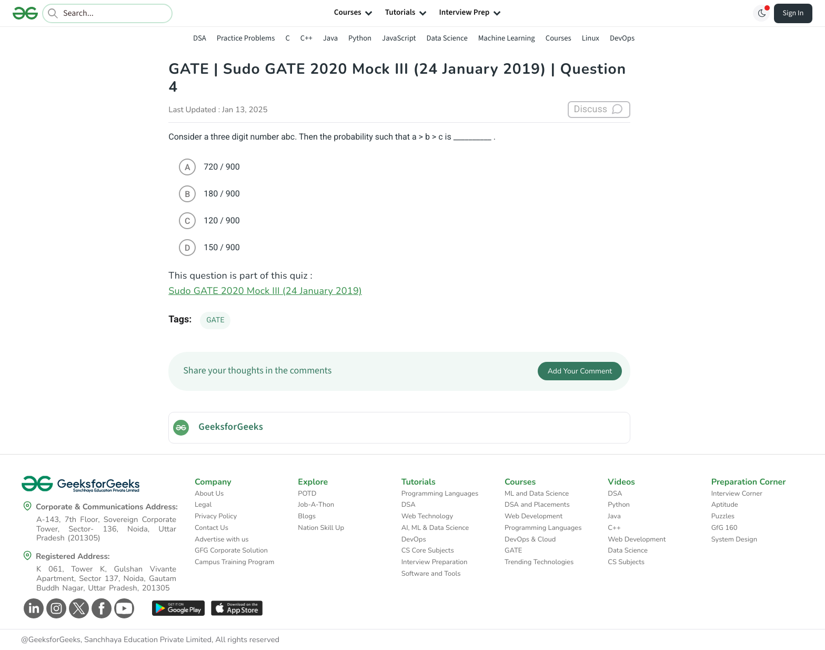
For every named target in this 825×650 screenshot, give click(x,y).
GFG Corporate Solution (231, 550)
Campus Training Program (234, 562)
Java (330, 38)
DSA (199, 38)
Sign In (793, 13)
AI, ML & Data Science (435, 528)
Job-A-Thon (316, 504)
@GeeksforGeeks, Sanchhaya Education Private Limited (116, 640)
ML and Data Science (537, 493)
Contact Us (211, 528)
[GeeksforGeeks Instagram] (55, 608)
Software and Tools (431, 573)
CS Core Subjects (427, 550)
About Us (209, 493)
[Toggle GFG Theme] (761, 13)
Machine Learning (506, 38)
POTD (307, 493)
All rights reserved (247, 640)
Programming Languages (440, 493)
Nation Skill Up (321, 528)
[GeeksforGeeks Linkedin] (32, 608)
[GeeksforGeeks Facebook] (100, 608)
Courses (558, 38)
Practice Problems (246, 38)
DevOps (622, 38)
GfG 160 (724, 528)
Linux (590, 38)
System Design (734, 539)
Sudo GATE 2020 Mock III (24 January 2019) (265, 291)
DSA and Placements (537, 504)
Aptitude (724, 504)
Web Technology (427, 516)
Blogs (307, 516)
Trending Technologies (539, 562)
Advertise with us (222, 539)
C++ (306, 38)
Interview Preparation (434, 562)
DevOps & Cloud (530, 539)
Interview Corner (736, 493)
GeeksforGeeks (230, 427)
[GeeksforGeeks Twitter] (77, 608)
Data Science (447, 38)
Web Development (533, 516)
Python (359, 38)
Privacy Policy (216, 516)
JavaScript (399, 38)
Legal (203, 504)
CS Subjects (626, 562)
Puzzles (723, 516)
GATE (215, 320)
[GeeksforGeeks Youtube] (123, 608)
